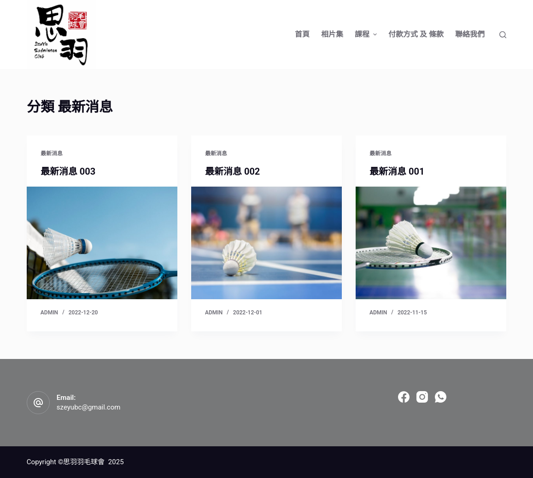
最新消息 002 (232, 171)
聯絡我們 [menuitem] (470, 34)
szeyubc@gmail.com (89, 407)
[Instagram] (422, 397)
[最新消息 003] (102, 243)
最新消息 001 (396, 171)
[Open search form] (502, 34)
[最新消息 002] (266, 243)
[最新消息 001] (431, 243)
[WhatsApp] (440, 397)
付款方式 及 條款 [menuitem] (416, 34)
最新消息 (52, 153)
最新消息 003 (68, 171)
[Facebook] (404, 397)
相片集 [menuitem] (332, 34)
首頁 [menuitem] (302, 34)
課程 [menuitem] (367, 34)
